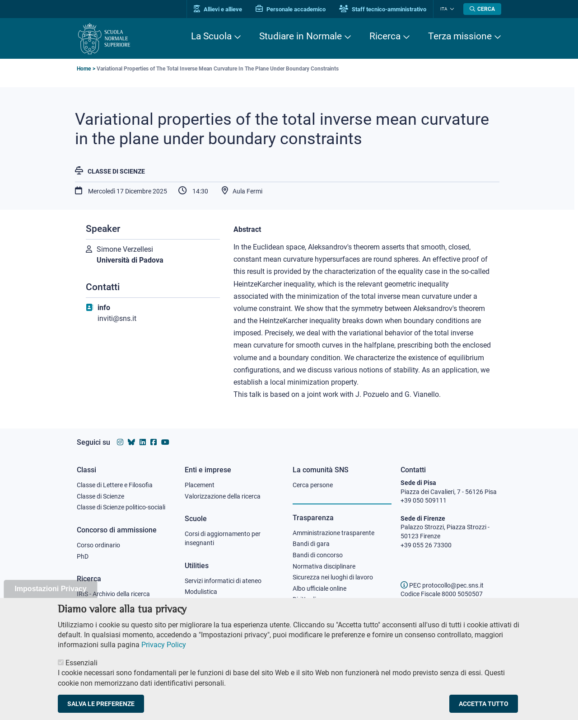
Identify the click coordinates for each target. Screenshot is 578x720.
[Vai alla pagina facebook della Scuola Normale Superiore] (153, 442)
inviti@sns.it (117, 318)
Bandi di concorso (318, 555)
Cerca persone (313, 485)
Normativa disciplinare (324, 566)
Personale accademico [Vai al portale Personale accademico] (291, 9)
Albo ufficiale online (319, 588)
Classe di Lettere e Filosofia (115, 485)
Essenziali (81, 671)
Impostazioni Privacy (50, 597)
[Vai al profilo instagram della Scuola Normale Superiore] (120, 442)
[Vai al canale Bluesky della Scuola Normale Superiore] (131, 442)
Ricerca (385, 36)
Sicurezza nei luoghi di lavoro (333, 577)
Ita (443, 8)
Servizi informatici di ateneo (223, 580)
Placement (199, 485)
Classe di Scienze (116, 171)
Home (84, 69)
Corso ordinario (98, 545)
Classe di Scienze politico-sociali (121, 507)
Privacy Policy (163, 653)
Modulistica (201, 591)
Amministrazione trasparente (333, 532)
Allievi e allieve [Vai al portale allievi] (218, 9)
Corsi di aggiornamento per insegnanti (223, 538)
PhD (83, 556)
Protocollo (199, 603)
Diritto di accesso (316, 599)
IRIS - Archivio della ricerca (113, 594)
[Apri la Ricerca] (482, 9)
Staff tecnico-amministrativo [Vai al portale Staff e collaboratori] (382, 9)
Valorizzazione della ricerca (223, 496)
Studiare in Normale (300, 36)
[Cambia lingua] (450, 9)
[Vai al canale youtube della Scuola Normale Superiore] (165, 442)
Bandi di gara (311, 543)
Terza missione (460, 36)
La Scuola (211, 36)
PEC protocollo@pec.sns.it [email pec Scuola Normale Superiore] (442, 585)
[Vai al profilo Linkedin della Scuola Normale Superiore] (143, 442)
